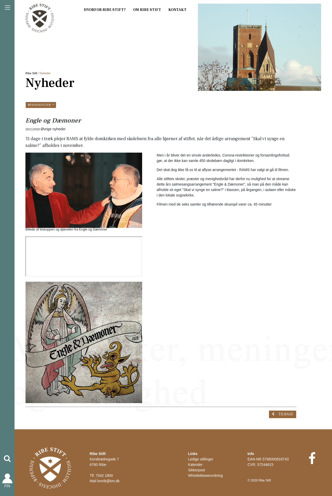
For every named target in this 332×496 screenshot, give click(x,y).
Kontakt (177, 10)
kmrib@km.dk (108, 481)
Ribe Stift (31, 73)
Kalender (195, 465)
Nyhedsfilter (40, 105)
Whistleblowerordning (205, 475)
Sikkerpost (196, 470)
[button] (7, 458)
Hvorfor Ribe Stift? (105, 10)
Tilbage (285, 414)
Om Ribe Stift (147, 10)
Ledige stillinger (200, 459)
